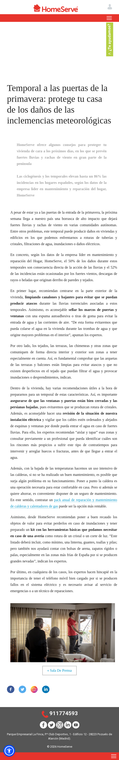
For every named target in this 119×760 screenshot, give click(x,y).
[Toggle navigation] (109, 18)
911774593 (63, 713)
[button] (9, 750)
